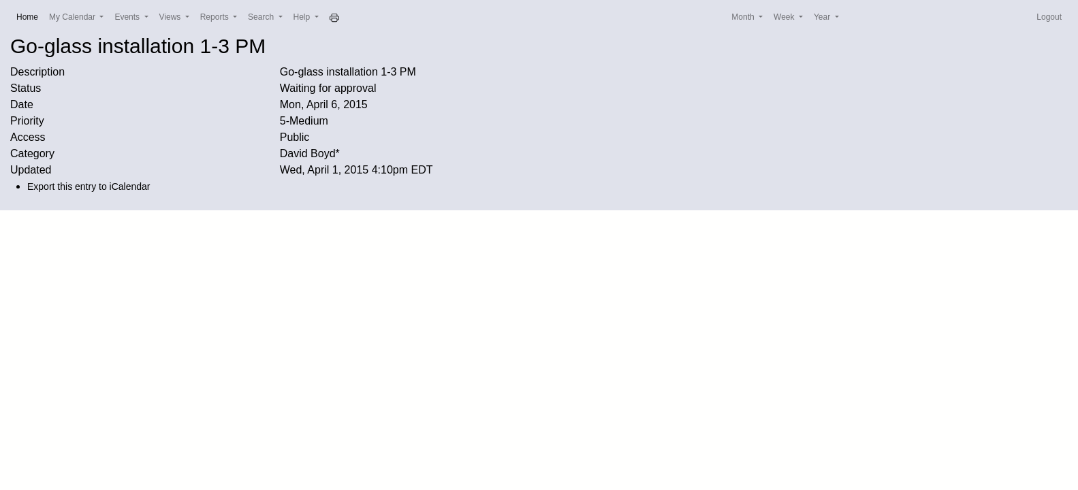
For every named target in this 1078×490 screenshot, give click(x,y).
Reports (215, 17)
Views (171, 17)
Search (262, 17)
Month (744, 17)
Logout (1049, 17)
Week (785, 17)
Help (303, 17)
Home (30, 16)
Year (823, 17)
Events (128, 17)
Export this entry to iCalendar (88, 186)
